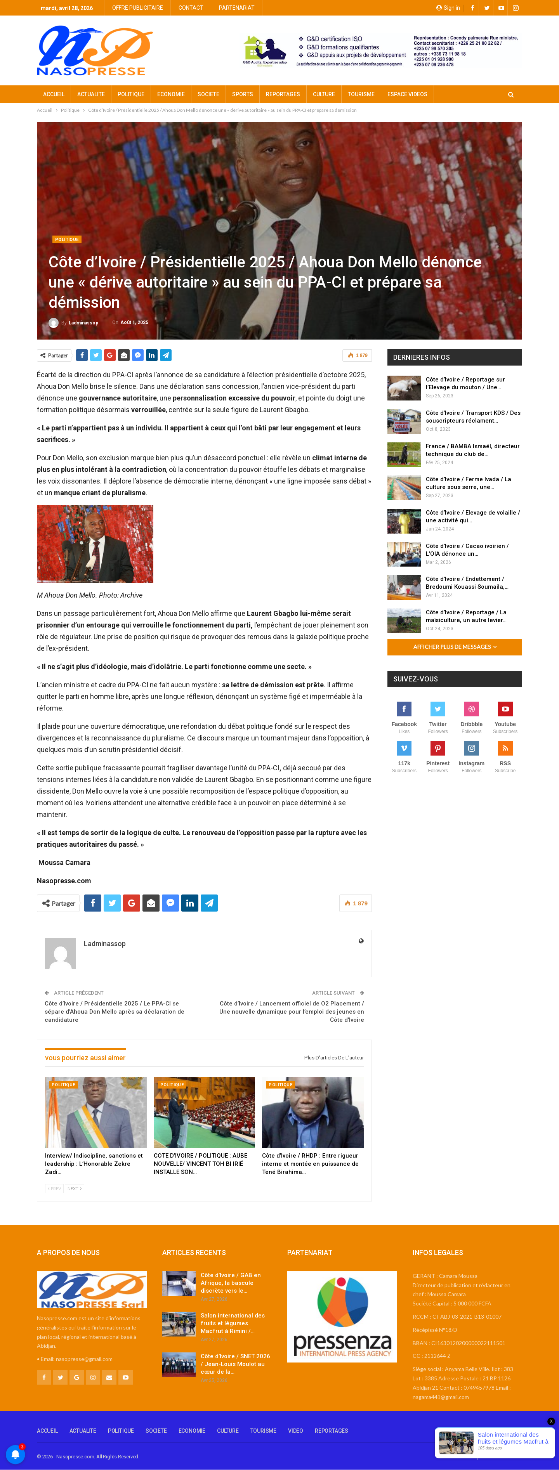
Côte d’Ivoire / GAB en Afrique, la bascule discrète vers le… (231, 1283)
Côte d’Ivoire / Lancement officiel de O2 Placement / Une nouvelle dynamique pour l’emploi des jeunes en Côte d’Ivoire (291, 1011)
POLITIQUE (131, 94)
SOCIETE (208, 94)
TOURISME (361, 94)
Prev (54, 1188)
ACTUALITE (91, 94)
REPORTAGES (283, 94)
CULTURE (324, 94)
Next (75, 1188)
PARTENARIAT (237, 8)
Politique (67, 239)
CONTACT (191, 8)
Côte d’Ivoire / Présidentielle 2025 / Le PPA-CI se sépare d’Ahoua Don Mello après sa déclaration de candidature (114, 1011)
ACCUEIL (53, 94)
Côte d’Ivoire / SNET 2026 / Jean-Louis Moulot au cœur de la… (235, 1364)
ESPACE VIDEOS (407, 94)
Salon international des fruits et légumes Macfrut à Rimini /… (233, 1323)
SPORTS (242, 94)
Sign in (448, 8)
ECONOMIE (171, 94)
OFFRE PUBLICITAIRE (137, 8)
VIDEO (295, 1431)
